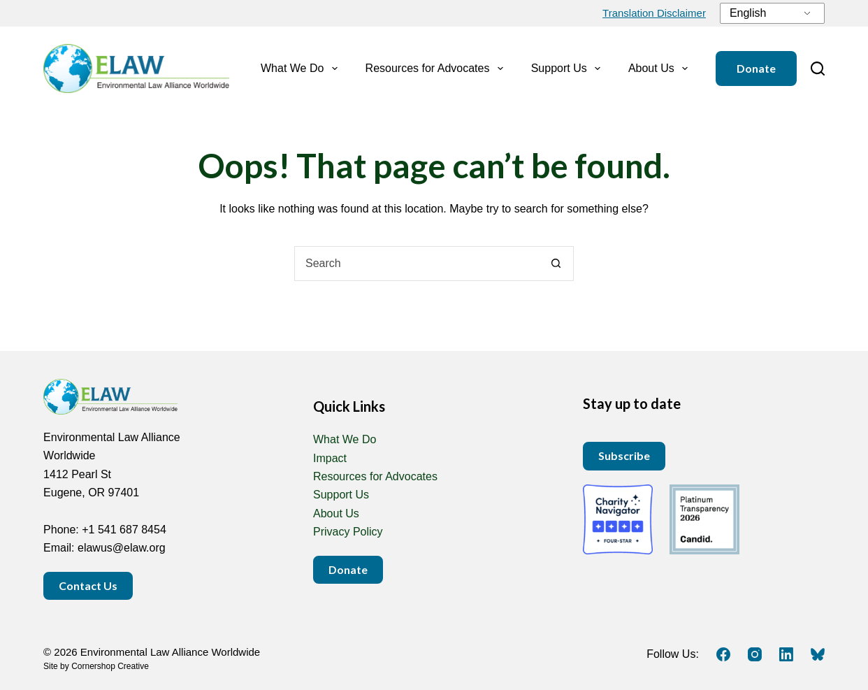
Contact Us (88, 585)
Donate (756, 68)
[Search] (818, 69)
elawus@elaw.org (122, 548)
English (748, 13)
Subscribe (624, 455)
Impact (330, 458)
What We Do (302, 68)
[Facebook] (723, 654)
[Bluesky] (818, 654)
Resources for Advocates (437, 68)
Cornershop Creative (110, 666)
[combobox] (417, 263)
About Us (660, 68)
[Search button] (556, 263)
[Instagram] (755, 654)
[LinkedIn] (786, 654)
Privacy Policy (348, 532)
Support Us (568, 68)
